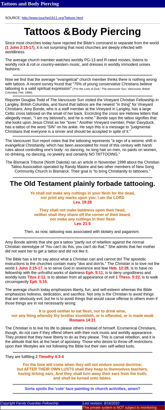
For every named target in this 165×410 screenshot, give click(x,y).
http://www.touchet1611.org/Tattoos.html (52, 18)
